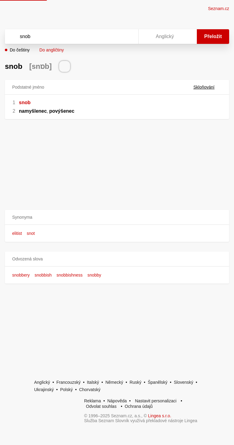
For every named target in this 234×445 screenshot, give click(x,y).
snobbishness (69, 275)
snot (31, 233)
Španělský (158, 382)
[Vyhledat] (64, 36)
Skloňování (207, 87)
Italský (93, 382)
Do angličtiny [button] (51, 50)
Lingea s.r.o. (159, 415)
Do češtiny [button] (20, 50)
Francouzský (68, 382)
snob (24, 102)
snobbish (42, 275)
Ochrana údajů (139, 406)
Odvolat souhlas (101, 406)
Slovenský (183, 382)
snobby (94, 275)
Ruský (135, 382)
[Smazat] (114, 36)
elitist (17, 233)
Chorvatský (90, 389)
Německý (114, 382)
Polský (66, 389)
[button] (117, 217)
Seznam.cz (218, 8)
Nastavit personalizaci (155, 400)
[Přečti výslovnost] (64, 66)
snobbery (21, 275)
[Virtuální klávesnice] (128, 36)
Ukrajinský (44, 389)
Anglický (42, 382)
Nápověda (117, 400)
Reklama (92, 400)
